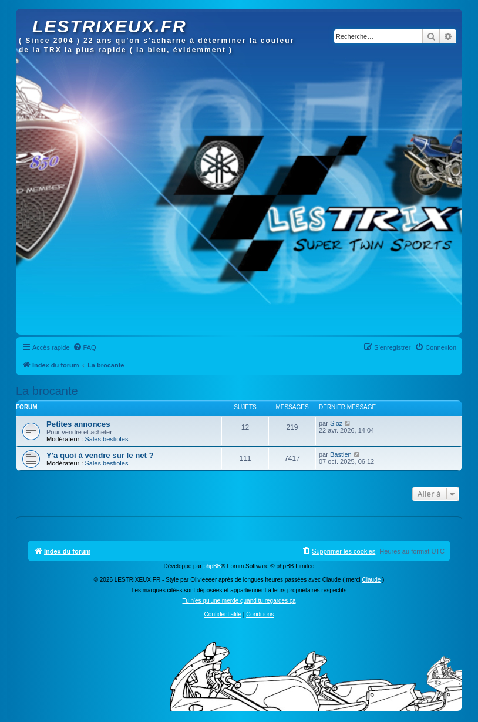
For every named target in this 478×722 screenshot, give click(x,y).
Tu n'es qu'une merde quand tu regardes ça (238, 601)
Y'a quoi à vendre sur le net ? (100, 455)
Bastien (341, 454)
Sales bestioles (106, 439)
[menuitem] (84, 347)
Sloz (336, 423)
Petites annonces (78, 424)
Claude (371, 579)
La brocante (47, 390)
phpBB (212, 566)
